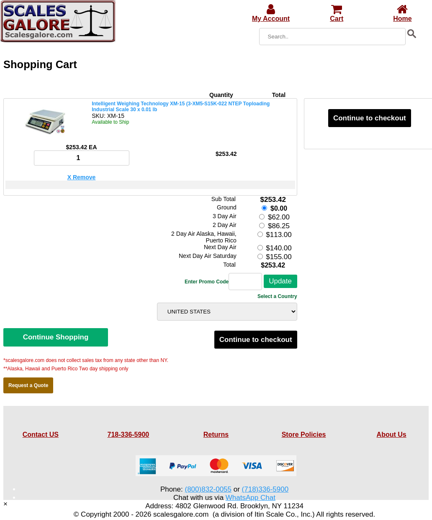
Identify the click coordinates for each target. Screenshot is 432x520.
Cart (336, 15)
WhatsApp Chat (250, 498)
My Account (271, 15)
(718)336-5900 (265, 489)
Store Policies (304, 434)
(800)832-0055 (208, 489)
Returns (216, 434)
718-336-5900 (128, 434)
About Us (391, 434)
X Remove (81, 177)
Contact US (41, 434)
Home (402, 15)
